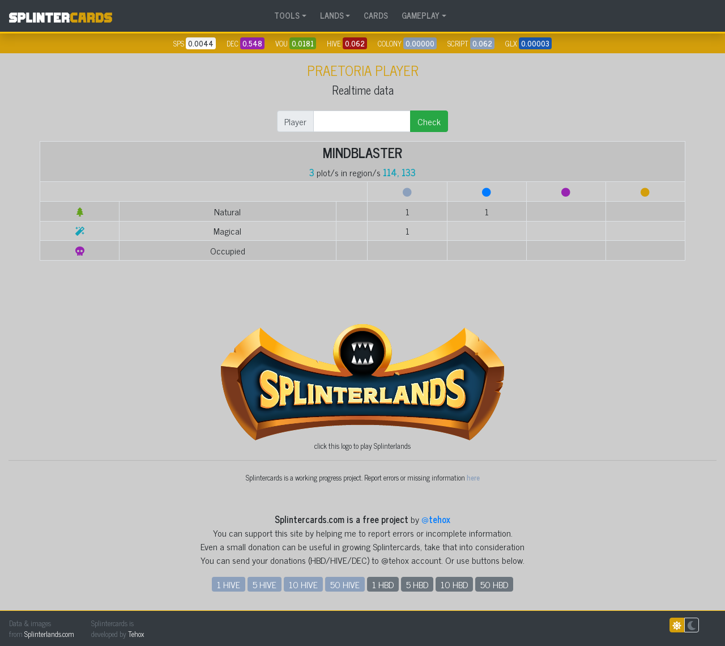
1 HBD (383, 584)
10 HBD (454, 584)
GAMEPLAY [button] (421, 15)
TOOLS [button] (287, 15)
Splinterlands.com (49, 634)
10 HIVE (303, 584)
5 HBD (417, 584)
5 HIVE (264, 584)
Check (429, 121)
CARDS (376, 15)
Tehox (136, 634)
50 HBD (494, 584)
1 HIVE (228, 584)
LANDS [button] (332, 15)
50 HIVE (345, 584)
